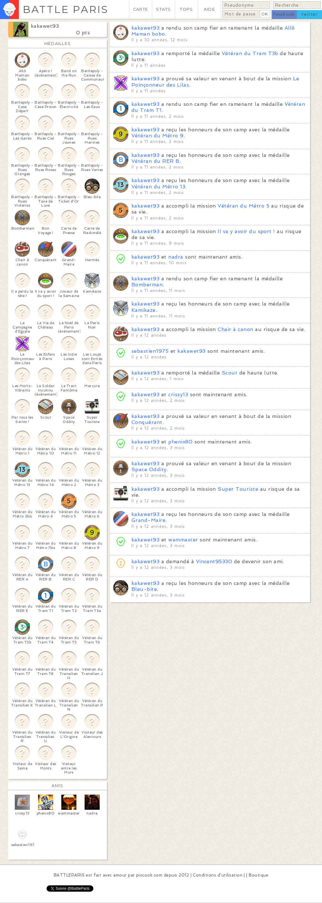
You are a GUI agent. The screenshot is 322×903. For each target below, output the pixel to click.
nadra (175, 257)
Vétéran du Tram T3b (250, 53)
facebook (284, 14)
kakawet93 (45, 26)
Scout (229, 373)
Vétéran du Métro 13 (158, 187)
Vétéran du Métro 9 (157, 136)
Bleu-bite (144, 589)
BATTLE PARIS (65, 9)
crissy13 (178, 394)
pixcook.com (149, 875)
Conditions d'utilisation (217, 875)
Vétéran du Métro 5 (243, 206)
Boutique (258, 875)
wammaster (183, 540)
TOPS (186, 9)
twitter (309, 14)
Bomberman (147, 285)
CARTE (140, 9)
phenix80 (180, 442)
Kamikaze (143, 310)
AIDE (209, 9)
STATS (163, 9)
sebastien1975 (150, 351)
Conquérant (147, 422)
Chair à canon (235, 329)
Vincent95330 (214, 561)
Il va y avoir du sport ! (246, 231)
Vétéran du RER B (155, 161)
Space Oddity (149, 469)
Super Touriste (238, 489)
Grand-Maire (148, 520)
